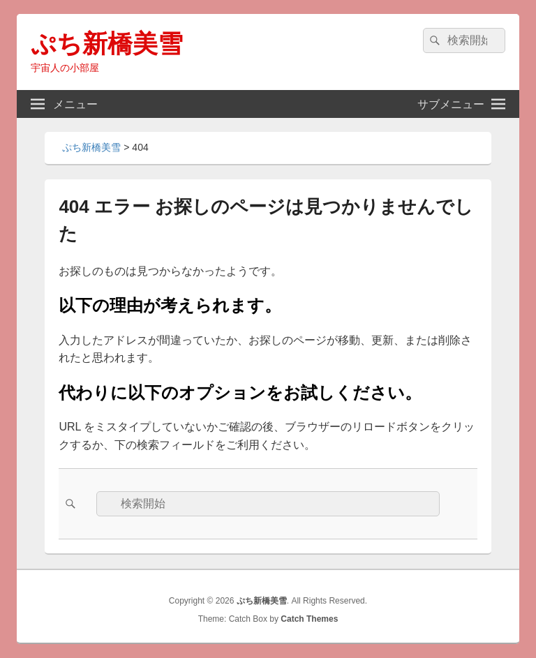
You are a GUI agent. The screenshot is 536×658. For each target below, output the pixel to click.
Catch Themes (309, 619)
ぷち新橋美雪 (107, 43)
